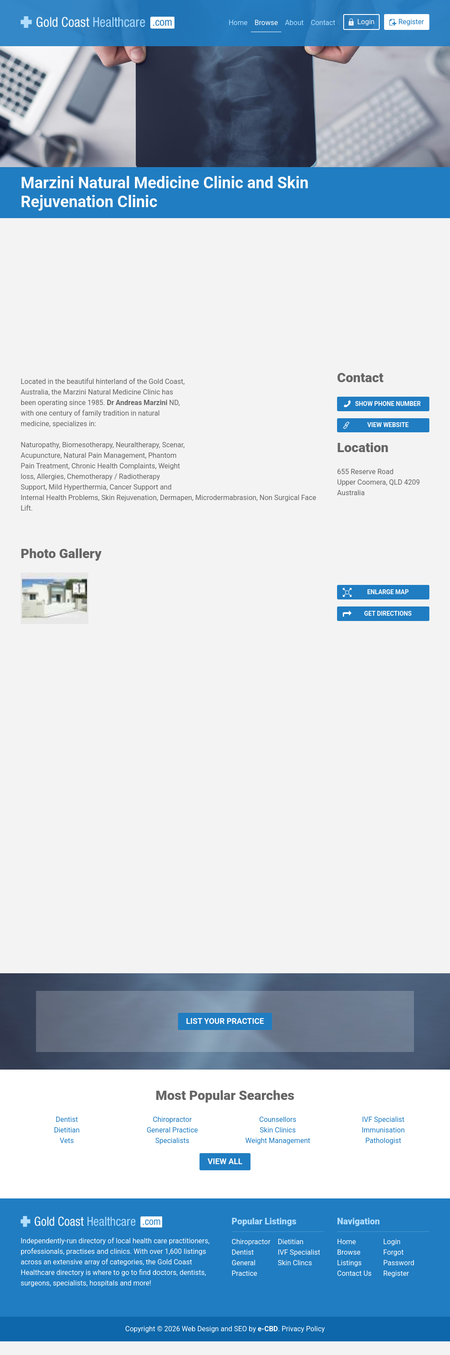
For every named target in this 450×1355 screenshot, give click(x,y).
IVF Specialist (383, 1129)
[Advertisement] (225, 297)
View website (387, 427)
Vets (67, 1150)
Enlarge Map (387, 595)
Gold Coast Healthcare (91, 1235)
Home (238, 22)
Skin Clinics (278, 1140)
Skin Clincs (295, 1277)
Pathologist (383, 1150)
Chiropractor (172, 1129)
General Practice (172, 1140)
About (294, 22)
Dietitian (67, 1140)
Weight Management (277, 1150)
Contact (323, 22)
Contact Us (354, 1287)
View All (225, 1173)
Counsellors (278, 1129)
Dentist (67, 1129)
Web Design (200, 1342)
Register (411, 22)
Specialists (172, 1150)
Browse (266, 22)
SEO (240, 1342)
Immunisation (383, 1140)
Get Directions (387, 618)
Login (365, 22)
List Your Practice (225, 1029)
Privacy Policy (303, 1342)
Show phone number (388, 404)
